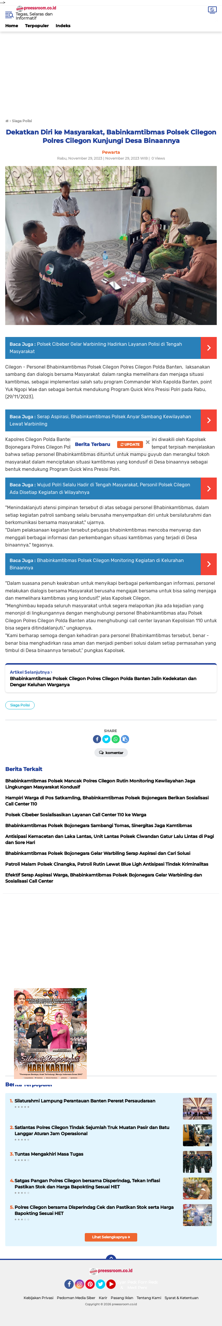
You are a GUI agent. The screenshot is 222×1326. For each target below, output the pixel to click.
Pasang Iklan (122, 1298)
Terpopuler (37, 25)
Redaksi (156, 1282)
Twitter (103, 1287)
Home (11, 25)
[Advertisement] (111, 72)
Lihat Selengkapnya (111, 1237)
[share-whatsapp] (116, 739)
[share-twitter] (106, 739)
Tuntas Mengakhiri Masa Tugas (49, 1154)
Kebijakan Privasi (38, 1298)
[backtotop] (111, 1260)
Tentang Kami (149, 1298)
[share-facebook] (97, 739)
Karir (103, 1298)
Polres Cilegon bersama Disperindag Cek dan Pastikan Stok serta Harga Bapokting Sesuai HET (94, 1210)
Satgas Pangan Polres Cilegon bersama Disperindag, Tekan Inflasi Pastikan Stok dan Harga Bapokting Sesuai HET (87, 1184)
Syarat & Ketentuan (181, 1298)
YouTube (115, 1287)
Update (130, 444)
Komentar (111, 752)
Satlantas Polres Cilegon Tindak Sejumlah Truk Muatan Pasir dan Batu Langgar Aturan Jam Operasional (92, 1130)
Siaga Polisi (20, 705)
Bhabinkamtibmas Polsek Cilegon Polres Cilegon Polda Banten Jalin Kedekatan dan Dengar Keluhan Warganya (103, 681)
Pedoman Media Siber (76, 1298)
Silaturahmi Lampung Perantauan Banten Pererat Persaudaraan (85, 1101)
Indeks (63, 25)
